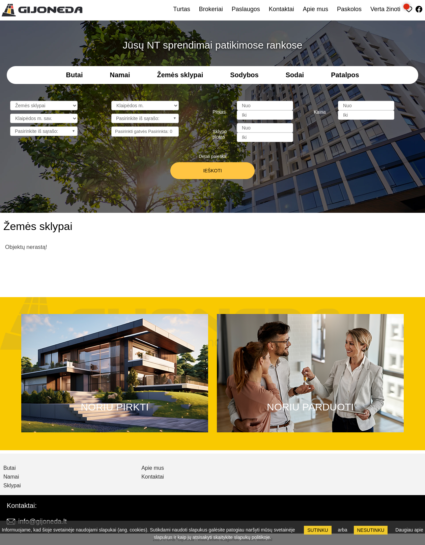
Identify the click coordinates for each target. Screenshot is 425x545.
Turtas (181, 9)
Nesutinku (371, 530)
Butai (74, 75)
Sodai (295, 75)
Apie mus (315, 9)
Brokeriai (211, 9)
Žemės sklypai (180, 75)
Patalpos (345, 75)
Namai (120, 75)
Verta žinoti (385, 9)
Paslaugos (246, 9)
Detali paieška (212, 156)
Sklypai (12, 485)
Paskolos (349, 9)
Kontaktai (281, 9)
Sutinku (317, 530)
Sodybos (244, 75)
